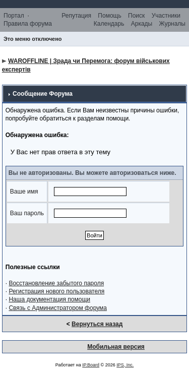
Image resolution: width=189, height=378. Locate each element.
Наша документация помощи (49, 299)
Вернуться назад (97, 324)
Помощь (109, 15)
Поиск (136, 15)
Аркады (142, 23)
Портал (14, 15)
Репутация (76, 15)
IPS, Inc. (125, 364)
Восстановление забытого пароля (56, 283)
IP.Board (90, 364)
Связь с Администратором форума (58, 307)
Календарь (109, 23)
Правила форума (28, 23)
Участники (166, 15)
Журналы (172, 23)
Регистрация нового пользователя (56, 291)
